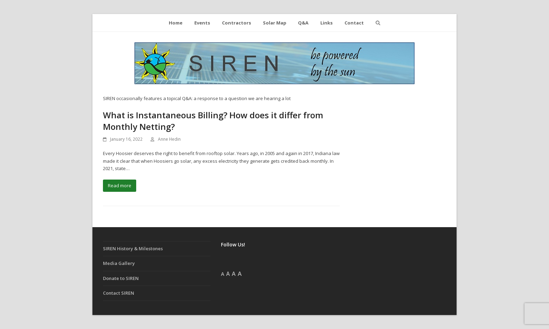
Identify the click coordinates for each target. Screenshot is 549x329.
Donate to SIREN (121, 278)
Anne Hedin (169, 139)
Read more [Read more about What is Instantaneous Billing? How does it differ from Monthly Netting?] (119, 185)
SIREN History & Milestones (133, 248)
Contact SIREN (118, 293)
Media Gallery (119, 263)
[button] (377, 22)
